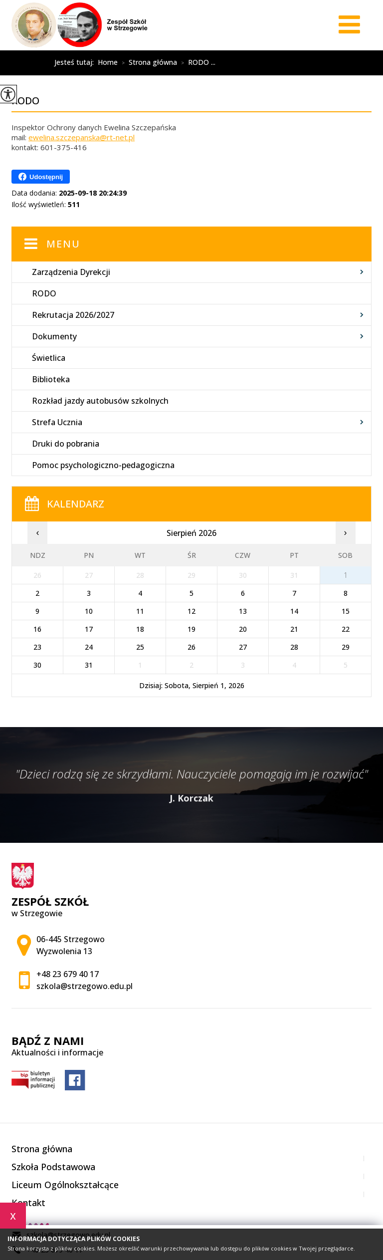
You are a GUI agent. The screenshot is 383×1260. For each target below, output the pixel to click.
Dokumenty (54, 336)
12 (191, 611)
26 (191, 647)
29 (346, 647)
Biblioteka (51, 379)
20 (243, 629)
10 (89, 611)
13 (243, 611)
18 (140, 629)
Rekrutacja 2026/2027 (73, 314)
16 (37, 629)
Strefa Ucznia (57, 422)
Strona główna (147, 63)
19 (191, 629)
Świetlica (48, 357)
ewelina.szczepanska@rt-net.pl (81, 137)
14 (294, 611)
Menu (63, 244)
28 (294, 647)
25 (140, 647)
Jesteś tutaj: (76, 62)
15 (346, 611)
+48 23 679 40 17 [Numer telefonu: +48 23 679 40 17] (67, 974)
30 (37, 665)
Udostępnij (40, 177)
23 (37, 647)
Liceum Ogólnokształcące (65, 1184)
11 (140, 611)
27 (243, 647)
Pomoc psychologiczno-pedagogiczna (103, 465)
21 (294, 629)
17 (89, 629)
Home (108, 62)
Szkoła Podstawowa (53, 1166)
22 (346, 629)
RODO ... (196, 63)
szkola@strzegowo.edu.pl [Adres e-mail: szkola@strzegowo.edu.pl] (84, 986)
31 (89, 665)
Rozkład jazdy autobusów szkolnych (100, 400)
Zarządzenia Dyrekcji (71, 271)
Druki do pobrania (65, 443)
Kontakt (28, 1202)
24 (89, 647)
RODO (32, 62)
